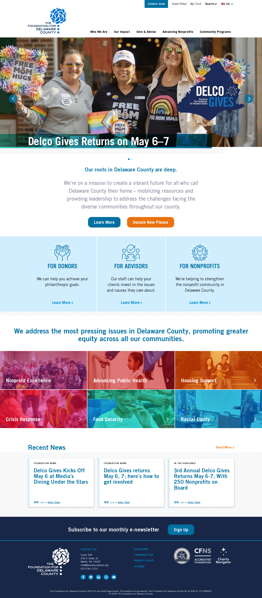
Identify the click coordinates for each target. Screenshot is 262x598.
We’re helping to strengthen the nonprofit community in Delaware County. (199, 285)
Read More (224, 447)
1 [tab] (129, 159)
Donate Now (156, 3)
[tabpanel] (131, 95)
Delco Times (124, 502)
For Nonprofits (200, 266)
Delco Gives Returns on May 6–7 (98, 141)
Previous (13, 98)
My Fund (195, 3)
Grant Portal (179, 3)
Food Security (108, 419)
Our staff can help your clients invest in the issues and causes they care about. (131, 285)
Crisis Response (23, 419)
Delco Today (54, 502)
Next (248, 98)
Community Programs (215, 32)
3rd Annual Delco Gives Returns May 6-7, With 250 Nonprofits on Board (202, 479)
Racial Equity (195, 419)
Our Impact (122, 32)
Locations (141, 549)
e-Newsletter (143, 554)
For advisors (131, 266)
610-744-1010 (89, 568)
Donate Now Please (150, 222)
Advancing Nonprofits (178, 32)
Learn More (104, 222)
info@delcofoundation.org (94, 565)
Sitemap (139, 566)
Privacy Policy (144, 560)
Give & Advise (146, 32)
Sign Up (181, 529)
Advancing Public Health (120, 380)
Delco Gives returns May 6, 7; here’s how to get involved (131, 476)
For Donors (62, 266)
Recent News (47, 447)
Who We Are (98, 32)
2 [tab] (132, 159)
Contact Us (89, 549)
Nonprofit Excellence (28, 380)
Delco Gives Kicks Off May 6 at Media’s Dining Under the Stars (61, 476)
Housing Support (198, 380)
